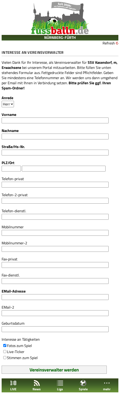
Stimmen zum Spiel (22, 357)
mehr (106, 385)
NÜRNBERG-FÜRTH (60, 37)
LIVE (13, 385)
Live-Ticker (15, 351)
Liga (60, 385)
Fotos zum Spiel (19, 345)
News (37, 385)
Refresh (109, 43)
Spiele (83, 385)
